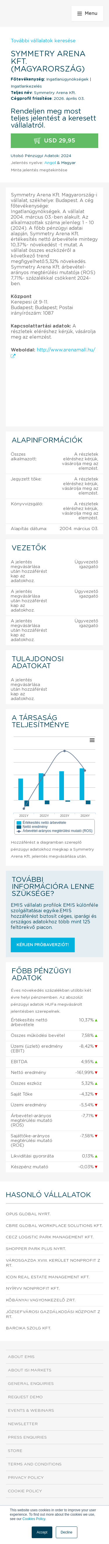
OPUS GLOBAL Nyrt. (28, 1214)
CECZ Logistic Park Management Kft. (50, 1237)
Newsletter (23, 1424)
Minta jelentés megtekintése (39, 170)
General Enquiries (31, 1384)
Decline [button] (66, 1532)
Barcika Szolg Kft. (28, 1328)
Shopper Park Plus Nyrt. (36, 1249)
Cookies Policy (33, 1519)
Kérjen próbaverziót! (43, 945)
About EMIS (21, 1357)
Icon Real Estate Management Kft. (48, 1277)
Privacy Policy (26, 1478)
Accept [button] (42, 1532)
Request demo (25, 1397)
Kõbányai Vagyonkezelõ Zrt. (41, 1300)
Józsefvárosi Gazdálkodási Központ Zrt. (53, 1314)
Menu (87, 13)
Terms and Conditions (35, 1464)
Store (15, 1451)
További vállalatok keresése (43, 41)
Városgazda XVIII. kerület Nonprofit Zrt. (53, 1263)
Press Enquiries (27, 1437)
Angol (50, 163)
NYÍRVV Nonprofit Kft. (33, 1289)
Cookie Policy (25, 1491)
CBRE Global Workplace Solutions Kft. (54, 1226)
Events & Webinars (31, 1411)
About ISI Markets (29, 1370)
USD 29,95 (54, 141)
